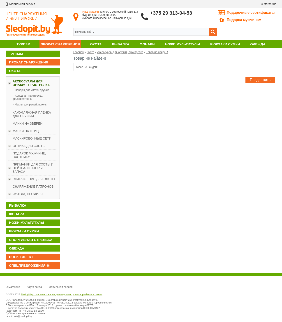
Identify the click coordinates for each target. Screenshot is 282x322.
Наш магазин (90, 11)
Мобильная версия (61, 287)
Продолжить (260, 80)
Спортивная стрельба (30, 240)
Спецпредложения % (29, 265)
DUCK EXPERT (21, 257)
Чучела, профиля (28, 194)
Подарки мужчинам (240, 19)
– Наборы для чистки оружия (31, 90)
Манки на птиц (26, 131)
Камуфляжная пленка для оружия (32, 114)
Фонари (147, 44)
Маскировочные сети (32, 138)
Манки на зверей (27, 123)
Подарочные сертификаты (251, 12)
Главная (78, 52)
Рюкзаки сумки (225, 44)
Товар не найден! (157, 52)
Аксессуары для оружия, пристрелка (31, 83)
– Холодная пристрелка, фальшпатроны (28, 97)
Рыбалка (120, 44)
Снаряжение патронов (33, 186)
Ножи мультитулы (182, 44)
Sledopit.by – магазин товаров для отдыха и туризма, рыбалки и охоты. (61, 294)
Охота (96, 44)
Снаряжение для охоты (34, 179)
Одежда (257, 44)
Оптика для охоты (29, 146)
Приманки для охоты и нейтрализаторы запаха (33, 168)
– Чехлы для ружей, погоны (30, 104)
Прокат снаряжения (60, 44)
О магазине (268, 4)
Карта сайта (34, 287)
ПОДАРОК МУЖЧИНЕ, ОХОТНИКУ (29, 155)
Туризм (23, 44)
